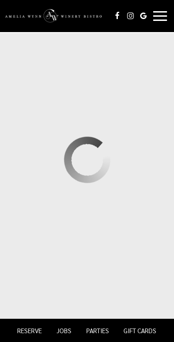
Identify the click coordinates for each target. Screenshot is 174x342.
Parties (97, 330)
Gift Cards (139, 330)
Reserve (29, 330)
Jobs (64, 330)
